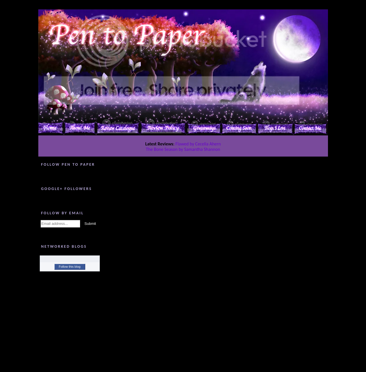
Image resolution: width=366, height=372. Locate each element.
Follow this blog (70, 266)
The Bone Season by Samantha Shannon (183, 149)
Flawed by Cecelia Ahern (198, 144)
